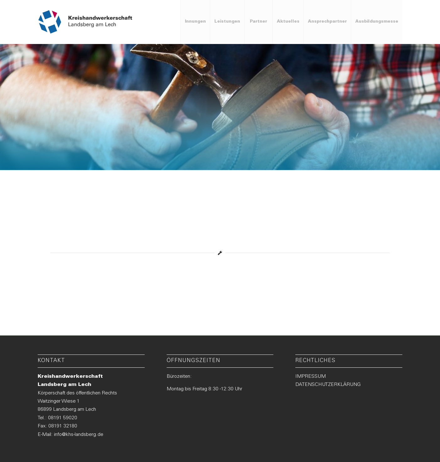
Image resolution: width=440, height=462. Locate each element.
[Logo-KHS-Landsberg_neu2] (85, 22)
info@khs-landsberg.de (78, 434)
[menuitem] (195, 22)
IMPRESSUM (310, 376)
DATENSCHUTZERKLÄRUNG (328, 384)
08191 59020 (62, 418)
